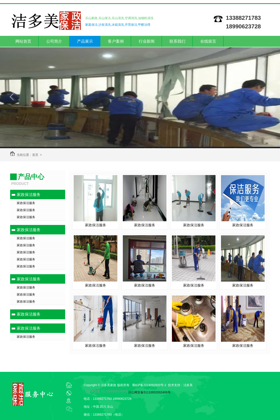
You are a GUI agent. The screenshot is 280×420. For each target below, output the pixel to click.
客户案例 (116, 41)
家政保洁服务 (29, 194)
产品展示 (85, 41)
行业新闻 (147, 41)
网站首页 (23, 41)
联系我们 (177, 41)
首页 (35, 155)
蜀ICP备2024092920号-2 (149, 385)
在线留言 (208, 41)
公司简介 (54, 41)
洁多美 (188, 385)
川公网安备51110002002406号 (149, 392)
